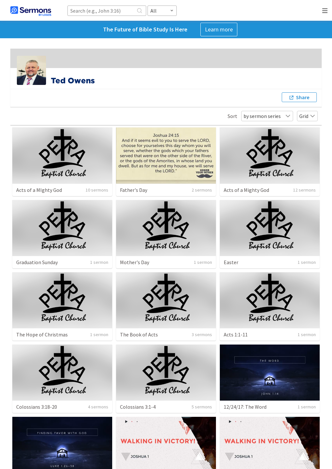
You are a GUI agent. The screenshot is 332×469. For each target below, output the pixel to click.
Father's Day (133, 190)
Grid (307, 116)
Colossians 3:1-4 (138, 407)
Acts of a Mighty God (246, 190)
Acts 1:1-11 (236, 334)
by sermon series (267, 116)
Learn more (219, 29)
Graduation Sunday (37, 262)
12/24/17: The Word (245, 407)
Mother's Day (134, 262)
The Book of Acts (139, 334)
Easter (231, 262)
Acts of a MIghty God (39, 190)
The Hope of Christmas (42, 334)
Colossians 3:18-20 (36, 407)
